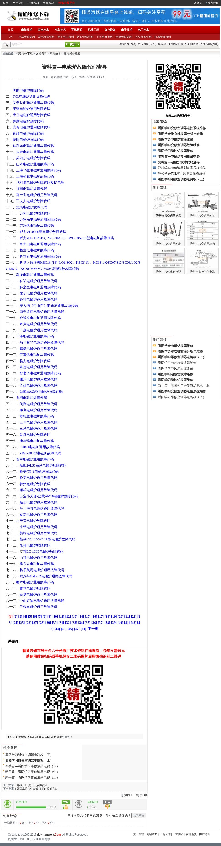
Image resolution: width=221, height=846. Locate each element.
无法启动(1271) (147, 44)
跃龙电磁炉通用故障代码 (38, 594)
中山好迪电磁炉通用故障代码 (42, 601)
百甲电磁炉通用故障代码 (35, 459)
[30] (55, 622)
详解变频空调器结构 (202, 243)
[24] (15, 622)
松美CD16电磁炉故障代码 (39, 471)
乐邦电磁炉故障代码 (35, 545)
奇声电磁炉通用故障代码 (38, 324)
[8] (44, 616)
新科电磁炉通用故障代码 (38, 533)
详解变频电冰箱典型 (168, 271)
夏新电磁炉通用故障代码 (38, 514)
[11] (61, 616)
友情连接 (191, 834)
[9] (49, 616)
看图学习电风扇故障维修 (175, 368)
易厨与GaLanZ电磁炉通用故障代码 (46, 576)
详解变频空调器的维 (168, 243)
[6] (35, 616)
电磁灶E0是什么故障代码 (32, 785)
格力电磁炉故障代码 (35, 361)
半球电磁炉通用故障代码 (31, 109)
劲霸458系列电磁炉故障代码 (41, 392)
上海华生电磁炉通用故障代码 (38, 170)
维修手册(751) (180, 44)
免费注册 (213, 3)
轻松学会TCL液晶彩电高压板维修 (181, 173)
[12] (68, 616)
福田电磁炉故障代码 (31, 189)
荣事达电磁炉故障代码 (37, 355)
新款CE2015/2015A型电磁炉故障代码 (47, 539)
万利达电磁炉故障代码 (37, 225)
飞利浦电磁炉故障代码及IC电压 (40, 182)
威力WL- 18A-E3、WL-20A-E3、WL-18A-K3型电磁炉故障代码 (67, 238)
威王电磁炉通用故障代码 (38, 502)
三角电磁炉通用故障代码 (38, 422)
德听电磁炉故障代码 (28, 139)
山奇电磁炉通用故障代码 (35, 164)
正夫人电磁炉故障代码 (33, 201)
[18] (107, 616)
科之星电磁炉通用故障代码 (40, 287)
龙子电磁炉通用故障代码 (38, 293)
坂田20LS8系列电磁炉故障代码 (43, 465)
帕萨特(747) (197, 44)
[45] (64, 629)
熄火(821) (164, 44)
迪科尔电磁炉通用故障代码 (33, 146)
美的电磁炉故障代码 (28, 90)
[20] (121, 616)
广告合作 (165, 834)
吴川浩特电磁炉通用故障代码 (42, 508)
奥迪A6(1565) (127, 44)
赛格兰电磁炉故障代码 (37, 416)
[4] (25, 616)
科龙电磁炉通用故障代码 (35, 275)
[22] (134, 616)
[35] (87, 622)
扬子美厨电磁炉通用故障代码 (42, 570)
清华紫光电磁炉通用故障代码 (42, 342)
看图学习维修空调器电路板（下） (29, 755)
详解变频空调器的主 (202, 215)
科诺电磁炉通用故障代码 (38, 281)
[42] (133, 622)
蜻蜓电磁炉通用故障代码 (38, 348)
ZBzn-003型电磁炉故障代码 (40, 453)
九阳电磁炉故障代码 (31, 398)
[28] (42, 622)
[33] (74, 622)
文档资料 (18, 3)
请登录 (198, 3)
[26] (28, 622)
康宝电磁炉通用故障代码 (38, 410)
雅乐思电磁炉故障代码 (37, 564)
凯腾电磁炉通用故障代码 (38, 404)
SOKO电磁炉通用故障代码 (40, 447)
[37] (101, 622)
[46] (70, 629)
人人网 (46, 737)
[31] (61, 622)
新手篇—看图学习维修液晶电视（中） (32, 772)
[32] (68, 622)
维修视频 (48, 3)
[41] (127, 622)
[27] (35, 622)
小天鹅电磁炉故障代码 (33, 521)
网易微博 (56, 737)
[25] (22, 622)
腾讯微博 (35, 737)
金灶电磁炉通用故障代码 (38, 385)
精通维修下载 (24, 53)
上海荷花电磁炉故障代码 (35, 176)
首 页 (5, 3)
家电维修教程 (72, 53)
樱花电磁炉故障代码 (35, 588)
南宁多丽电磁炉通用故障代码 (42, 312)
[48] (83, 629)
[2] (15, 616)
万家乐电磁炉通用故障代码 (40, 219)
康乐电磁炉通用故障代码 (38, 379)
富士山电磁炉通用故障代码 (40, 244)
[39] (114, 622)
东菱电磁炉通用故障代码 (35, 152)
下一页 (93, 629)
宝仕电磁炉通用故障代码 (31, 115)
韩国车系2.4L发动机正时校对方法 (37, 788)
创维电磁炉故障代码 (28, 133)
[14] (81, 616)
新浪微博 (23, 737)
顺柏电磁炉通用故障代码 (38, 490)
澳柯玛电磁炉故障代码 (37, 441)
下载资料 (33, 3)
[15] (88, 616)
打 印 (143, 795)
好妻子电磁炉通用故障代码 (40, 373)
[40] (120, 622)
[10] (55, 616)
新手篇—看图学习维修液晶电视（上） (32, 777)
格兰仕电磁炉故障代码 (37, 250)
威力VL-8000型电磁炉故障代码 (43, 232)
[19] (114, 616)
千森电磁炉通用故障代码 (38, 330)
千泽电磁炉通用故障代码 (35, 336)
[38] (107, 622)
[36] (94, 622)
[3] (20, 616)
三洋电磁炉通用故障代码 (38, 428)
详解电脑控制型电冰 (202, 271)
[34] (81, 622)
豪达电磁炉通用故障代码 (38, 367)
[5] (30, 616)
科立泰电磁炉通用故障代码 (40, 256)
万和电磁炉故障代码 (35, 213)
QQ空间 (13, 737)
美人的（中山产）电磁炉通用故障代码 (49, 305)
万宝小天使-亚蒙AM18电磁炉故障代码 (49, 496)
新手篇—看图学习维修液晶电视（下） (32, 766)
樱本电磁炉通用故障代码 (35, 582)
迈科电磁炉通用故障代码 (38, 299)
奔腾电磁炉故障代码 (28, 121)
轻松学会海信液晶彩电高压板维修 (182, 168)
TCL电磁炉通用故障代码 (31, 96)
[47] (77, 629)
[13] (74, 616)
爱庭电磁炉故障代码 (35, 435)
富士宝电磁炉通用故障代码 (36, 195)
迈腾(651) (212, 44)
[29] (48, 622)
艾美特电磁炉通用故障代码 (33, 103)
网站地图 (204, 834)
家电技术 (55, 53)
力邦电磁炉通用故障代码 (38, 558)
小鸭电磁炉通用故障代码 (38, 527)
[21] (127, 616)
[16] (94, 616)
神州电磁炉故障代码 (35, 484)
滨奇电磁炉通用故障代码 (31, 127)
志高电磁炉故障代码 (31, 207)
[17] (101, 616)
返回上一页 (131, 795)
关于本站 (138, 834)
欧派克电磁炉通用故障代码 (40, 318)
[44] (57, 629)
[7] (40, 616)
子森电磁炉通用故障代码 (38, 607)
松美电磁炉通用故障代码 (38, 478)
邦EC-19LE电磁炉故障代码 (43, 551)
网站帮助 (151, 834)
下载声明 (178, 834)
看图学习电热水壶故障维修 (177, 363)
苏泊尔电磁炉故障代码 (33, 158)
